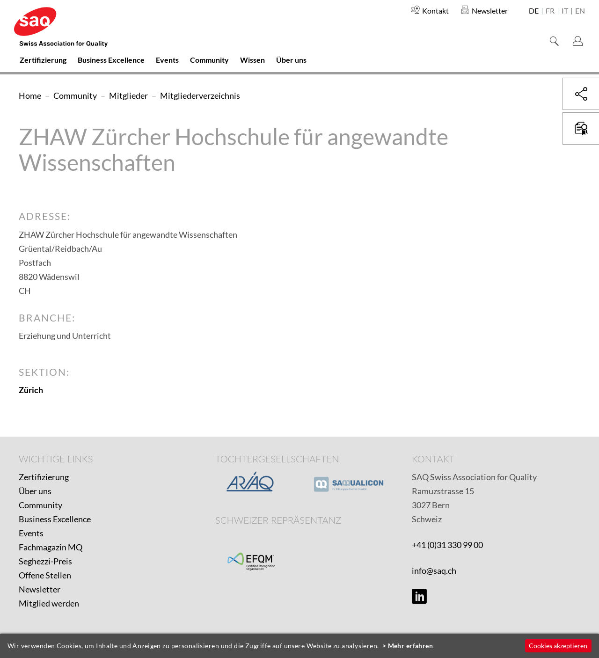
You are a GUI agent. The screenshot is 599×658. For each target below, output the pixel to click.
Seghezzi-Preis (45, 561)
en (580, 11)
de (534, 11)
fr (550, 11)
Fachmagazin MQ (50, 547)
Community (40, 505)
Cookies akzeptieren (558, 646)
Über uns (35, 491)
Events (31, 533)
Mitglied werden (49, 603)
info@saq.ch (434, 570)
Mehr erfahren (410, 646)
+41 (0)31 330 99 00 (447, 545)
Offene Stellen (45, 575)
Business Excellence (55, 519)
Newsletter (39, 589)
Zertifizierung (44, 477)
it (565, 11)
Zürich (31, 390)
